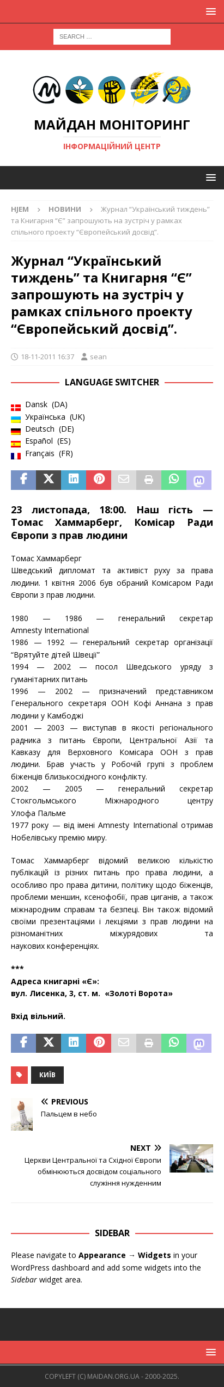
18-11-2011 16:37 (47, 356)
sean (98, 356)
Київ (47, 1074)
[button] (209, 11)
